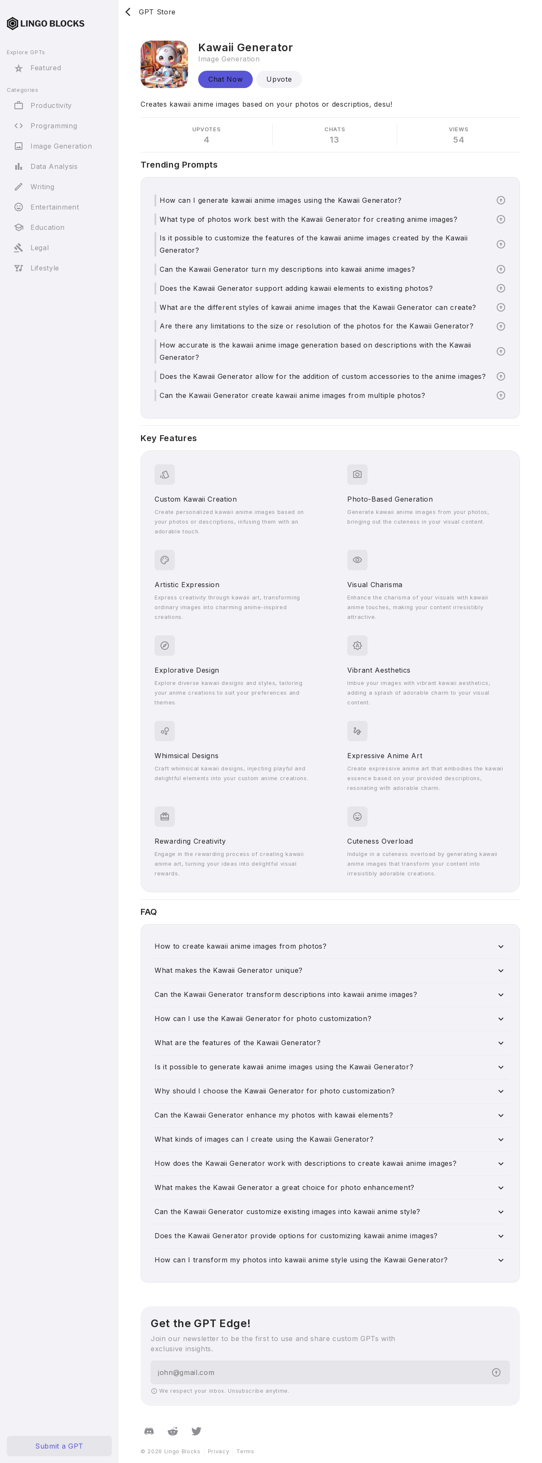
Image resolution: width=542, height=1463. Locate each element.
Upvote (279, 79)
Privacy (219, 1451)
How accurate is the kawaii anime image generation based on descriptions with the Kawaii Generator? (315, 351)
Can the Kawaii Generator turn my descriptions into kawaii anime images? (287, 269)
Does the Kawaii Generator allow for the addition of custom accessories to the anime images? (323, 376)
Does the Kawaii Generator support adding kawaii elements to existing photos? (296, 288)
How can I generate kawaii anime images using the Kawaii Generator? (281, 200)
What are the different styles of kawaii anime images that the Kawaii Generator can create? (318, 307)
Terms (245, 1451)
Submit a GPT (59, 1446)
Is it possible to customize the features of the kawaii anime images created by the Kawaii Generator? (313, 244)
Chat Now (225, 79)
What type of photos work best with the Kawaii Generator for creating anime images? (309, 219)
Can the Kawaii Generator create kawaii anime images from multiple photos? (293, 395)
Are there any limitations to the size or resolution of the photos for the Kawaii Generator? (317, 326)
